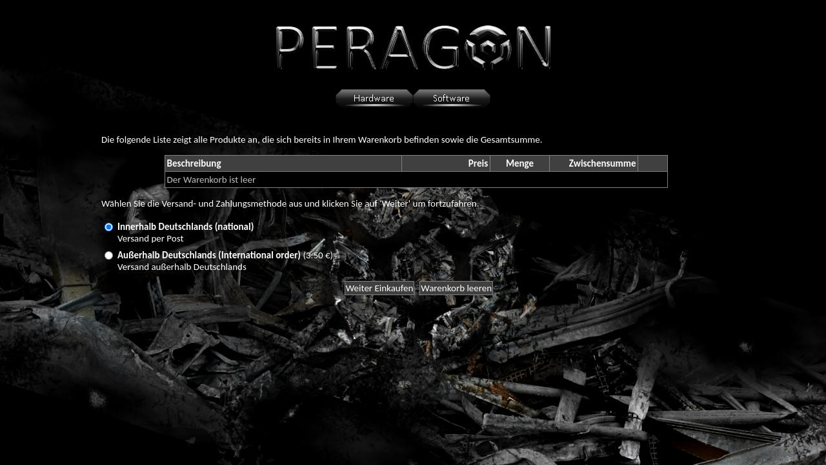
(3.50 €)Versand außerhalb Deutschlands (225, 261)
